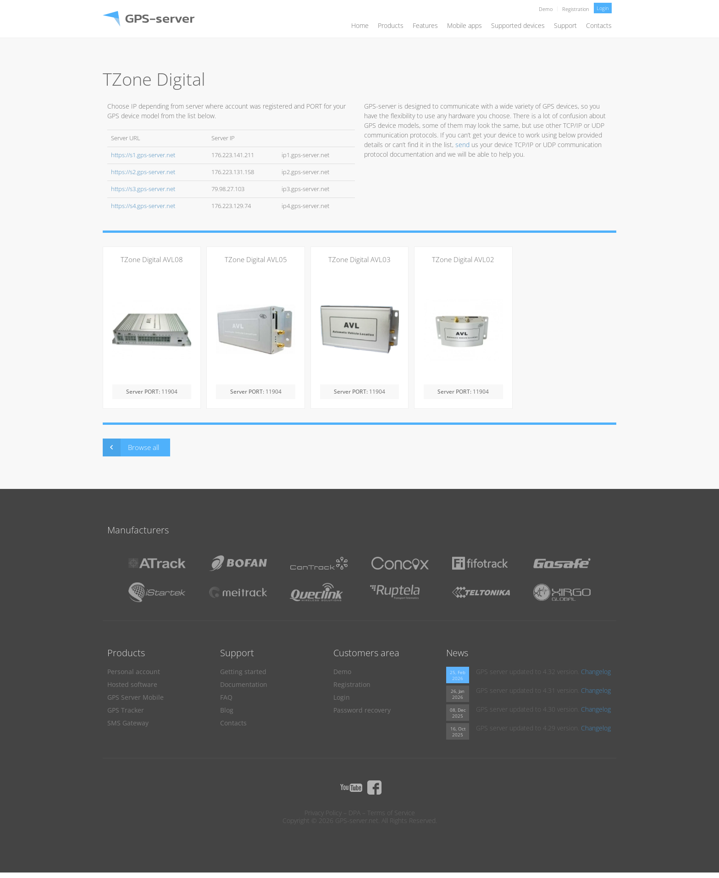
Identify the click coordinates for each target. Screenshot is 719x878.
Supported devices (518, 25)
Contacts (599, 25)
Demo (546, 8)
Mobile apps (464, 25)
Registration (575, 8)
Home (360, 25)
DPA (354, 812)
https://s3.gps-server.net (143, 189)
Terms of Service (391, 812)
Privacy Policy (323, 812)
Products (391, 25)
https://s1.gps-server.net (143, 155)
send (462, 144)
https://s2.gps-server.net (143, 172)
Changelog (596, 671)
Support (565, 25)
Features (425, 25)
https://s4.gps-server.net (143, 206)
